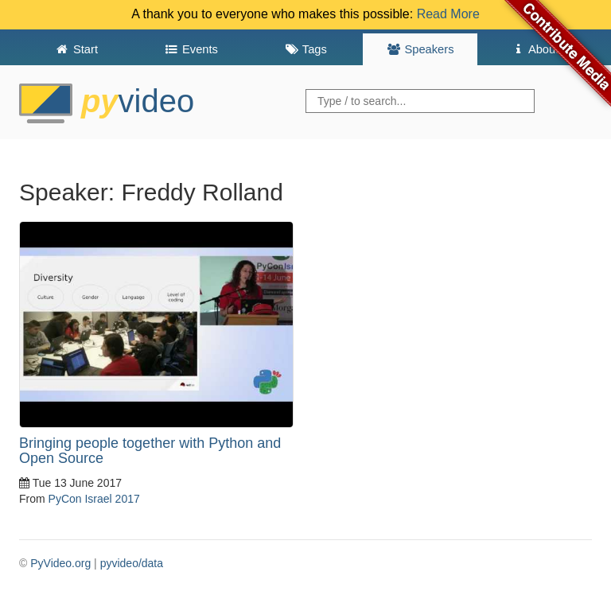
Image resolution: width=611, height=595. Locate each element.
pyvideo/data (131, 563)
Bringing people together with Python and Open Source (150, 451)
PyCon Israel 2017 (94, 498)
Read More (448, 14)
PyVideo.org (60, 563)
